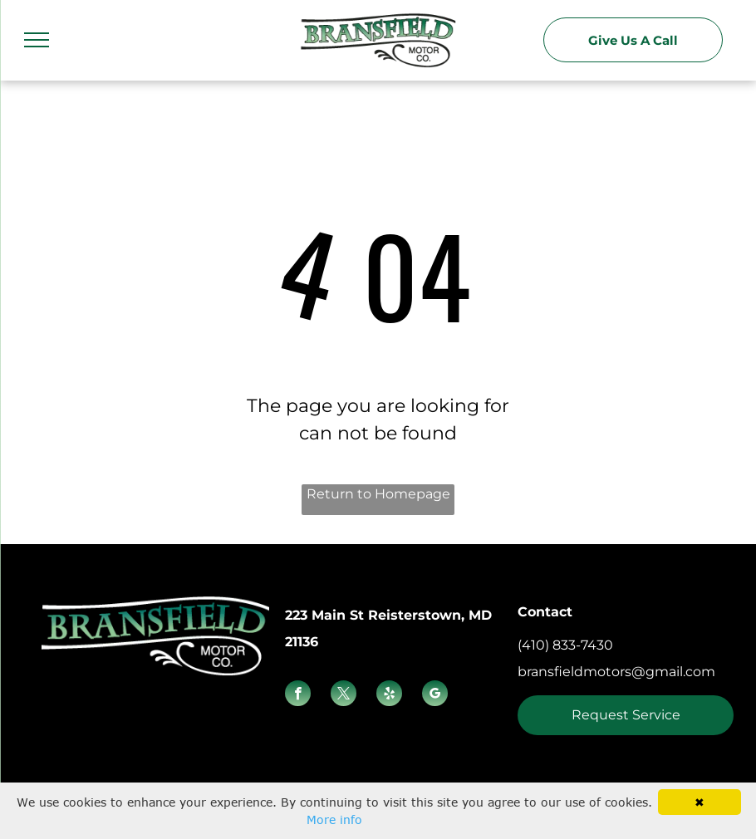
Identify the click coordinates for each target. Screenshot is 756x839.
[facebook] (298, 695)
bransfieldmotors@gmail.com (616, 672)
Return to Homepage (378, 494)
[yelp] (389, 695)
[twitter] (343, 695)
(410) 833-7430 (565, 645)
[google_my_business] (435, 695)
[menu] (36, 39)
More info (334, 819)
